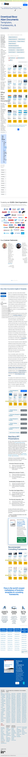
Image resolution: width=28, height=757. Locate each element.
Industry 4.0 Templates (13, 713)
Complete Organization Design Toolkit (16, 557)
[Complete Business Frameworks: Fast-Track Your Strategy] (25, 111)
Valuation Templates (24, 718)
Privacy (2, 740)
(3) (21, 41)
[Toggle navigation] (2, 4)
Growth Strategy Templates (3, 636)
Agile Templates (8, 694)
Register (25, 4)
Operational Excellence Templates (10, 632)
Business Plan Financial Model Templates (24, 639)
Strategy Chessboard (15, 114)
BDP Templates (8, 698)
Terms (4, 739)
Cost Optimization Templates (8, 713)
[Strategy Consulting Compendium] (25, 81)
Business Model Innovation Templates (8, 700)
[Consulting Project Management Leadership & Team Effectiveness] (9, 65)
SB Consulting (21, 71)
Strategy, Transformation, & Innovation (8, 729)
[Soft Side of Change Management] (15, 394)
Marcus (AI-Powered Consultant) (2, 732)
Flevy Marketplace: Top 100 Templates (3, 694)
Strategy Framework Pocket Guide (26, 100)
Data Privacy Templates (13, 695)
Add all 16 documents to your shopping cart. (17, 126)
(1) (10, 60)
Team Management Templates (24, 717)
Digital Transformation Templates (24, 637)
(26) (20, 58)
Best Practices (4, 306)
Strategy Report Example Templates (24, 712)
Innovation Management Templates (13, 717)
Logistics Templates (19, 694)
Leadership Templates (17, 642)
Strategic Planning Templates (3, 634)
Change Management (5, 308)
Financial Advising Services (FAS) (13, 739)
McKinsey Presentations (24, 641)
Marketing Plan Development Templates (3, 644)
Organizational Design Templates (17, 634)
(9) (13, 39)
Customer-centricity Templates (8, 722)
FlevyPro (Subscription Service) (3, 714)
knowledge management (17, 314)
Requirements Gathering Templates (19, 722)
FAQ (1, 739)
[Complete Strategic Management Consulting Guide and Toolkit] (20, 65)
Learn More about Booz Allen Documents (3, 132)
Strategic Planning (5, 315)
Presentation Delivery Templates (24, 633)
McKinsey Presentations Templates (19, 701)
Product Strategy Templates (19, 716)
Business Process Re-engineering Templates (10, 642)
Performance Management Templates (3, 632)
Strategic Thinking (5, 317)
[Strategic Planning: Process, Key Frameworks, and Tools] (20, 553)
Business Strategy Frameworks (13, 729)
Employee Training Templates (17, 640)
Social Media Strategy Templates (24, 649)
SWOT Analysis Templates (24, 699)
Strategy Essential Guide (9, 114)
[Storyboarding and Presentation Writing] (10, 568)
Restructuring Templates (24, 694)
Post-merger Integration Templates (10, 646)
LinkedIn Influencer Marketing (2, 737)
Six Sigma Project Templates (24, 704)
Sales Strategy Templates (24, 700)
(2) (12, 43)
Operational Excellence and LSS (8, 735)
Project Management (5, 313)
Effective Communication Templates (17, 638)
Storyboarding (16, 455)
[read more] (23, 263)
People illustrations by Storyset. (23, 625)
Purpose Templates (19, 718)
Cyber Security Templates (13, 693)
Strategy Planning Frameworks (20, 99)
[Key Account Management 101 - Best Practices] (20, 568)
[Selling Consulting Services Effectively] (25, 65)
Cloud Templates (8, 706)
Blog (4, 740)
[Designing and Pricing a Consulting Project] (9, 81)
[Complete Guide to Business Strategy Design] (25, 553)
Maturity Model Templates (19, 700)
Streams (2, 716)
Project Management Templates (10, 636)
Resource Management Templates (24, 693)
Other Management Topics (24, 630)
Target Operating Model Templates (24, 716)
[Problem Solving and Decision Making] (15, 65)
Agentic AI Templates (8, 693)
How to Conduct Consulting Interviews (15, 85)
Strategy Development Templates (3, 640)
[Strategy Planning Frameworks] (20, 96)
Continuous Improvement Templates (8, 710)
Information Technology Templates (13, 716)
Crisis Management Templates (8, 716)
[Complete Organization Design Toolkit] (15, 553)
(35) (12, 58)
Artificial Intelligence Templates (24, 635)
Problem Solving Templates (19, 712)
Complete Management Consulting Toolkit (20, 85)
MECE (22, 454)
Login (25, 2)
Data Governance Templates (13, 694)
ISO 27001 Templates (13, 712)
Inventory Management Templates (13, 718)
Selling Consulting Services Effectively (26, 70)
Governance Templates (13, 706)
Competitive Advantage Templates (8, 707)
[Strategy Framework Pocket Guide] (25, 96)
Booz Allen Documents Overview (3, 296)
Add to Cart (10, 76)
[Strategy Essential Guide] (9, 111)
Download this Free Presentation (21, 540)
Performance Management (6, 311)
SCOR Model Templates (24, 698)
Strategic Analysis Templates (24, 706)
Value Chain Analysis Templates (24, 719)
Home (2, 7)
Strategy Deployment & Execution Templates (24, 710)
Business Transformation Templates (8, 704)
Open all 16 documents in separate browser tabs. (18, 125)
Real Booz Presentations (3, 297)
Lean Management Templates (10, 638)
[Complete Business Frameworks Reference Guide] (10, 553)
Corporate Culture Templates (17, 636)
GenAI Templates (13, 705)
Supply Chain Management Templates (10, 634)
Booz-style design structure (20, 442)
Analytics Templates (8, 695)
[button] (12, 280)
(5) (21, 39)
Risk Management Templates (10, 644)
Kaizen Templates (13, 719)
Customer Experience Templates (24, 645)
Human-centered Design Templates (13, 711)
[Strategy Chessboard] (15, 111)
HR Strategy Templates (17, 644)
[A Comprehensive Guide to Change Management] (10, 394)
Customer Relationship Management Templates (8, 719)
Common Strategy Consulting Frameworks (21, 398)
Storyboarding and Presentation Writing (11, 572)
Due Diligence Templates (13, 699)
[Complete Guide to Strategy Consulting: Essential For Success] (20, 111)
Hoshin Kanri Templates (13, 710)
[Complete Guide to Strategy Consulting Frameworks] (25, 568)
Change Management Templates (17, 632)
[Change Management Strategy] (25, 394)
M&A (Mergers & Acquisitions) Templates (3, 642)
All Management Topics (7, 7)
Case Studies (13, 731)
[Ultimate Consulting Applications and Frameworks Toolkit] (15, 96)
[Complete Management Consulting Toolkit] (20, 81)
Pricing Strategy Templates (3, 638)
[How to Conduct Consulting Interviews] (15, 81)
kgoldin (10, 86)
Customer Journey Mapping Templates (24, 647)
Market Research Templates (19, 698)
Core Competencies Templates (3, 646)
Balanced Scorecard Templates (8, 699)
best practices (23, 337)
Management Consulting (16, 7)
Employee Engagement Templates (17, 646)
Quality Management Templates (10, 640)
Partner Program (3, 734)
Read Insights (23, 390)
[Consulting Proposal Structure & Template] (15, 568)
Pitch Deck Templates (19, 707)
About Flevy (2, 727)
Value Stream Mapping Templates (24, 722)
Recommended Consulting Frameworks (3, 299)
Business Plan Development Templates (8, 701)
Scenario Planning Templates (24, 701)
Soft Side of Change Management (16, 398)
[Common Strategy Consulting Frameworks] (20, 394)
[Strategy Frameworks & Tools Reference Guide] (9, 96)
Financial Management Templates (24, 643)
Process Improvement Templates (19, 713)
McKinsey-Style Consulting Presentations (19, 735)
